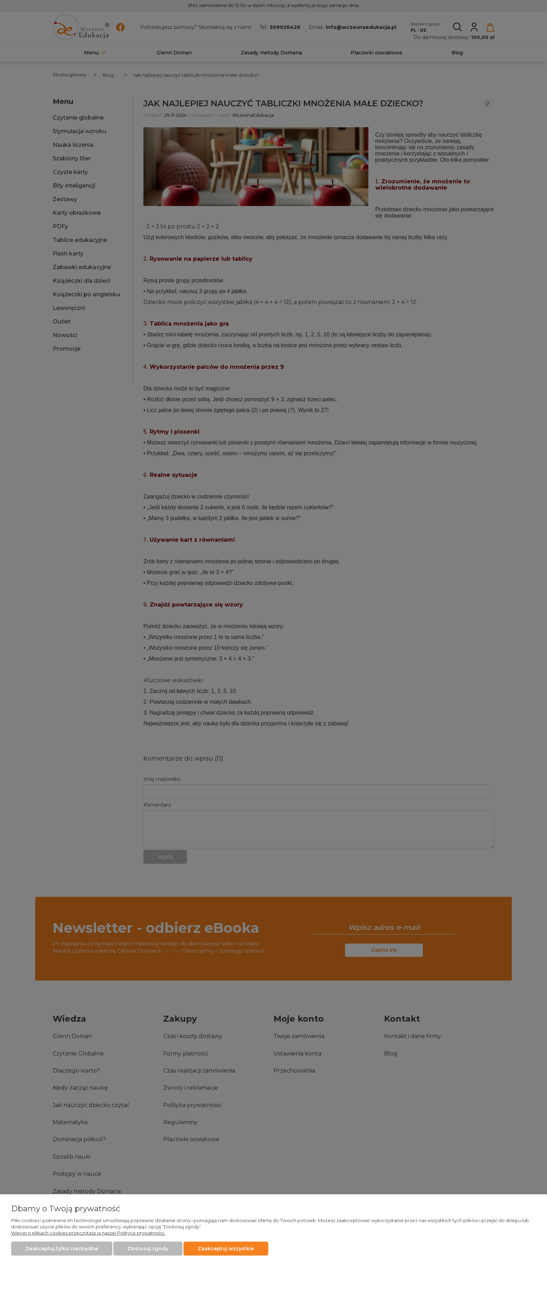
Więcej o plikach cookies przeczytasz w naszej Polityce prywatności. (88, 1233)
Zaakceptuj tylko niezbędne (61, 1248)
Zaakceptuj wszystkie (226, 1248)
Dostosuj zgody (148, 1248)
